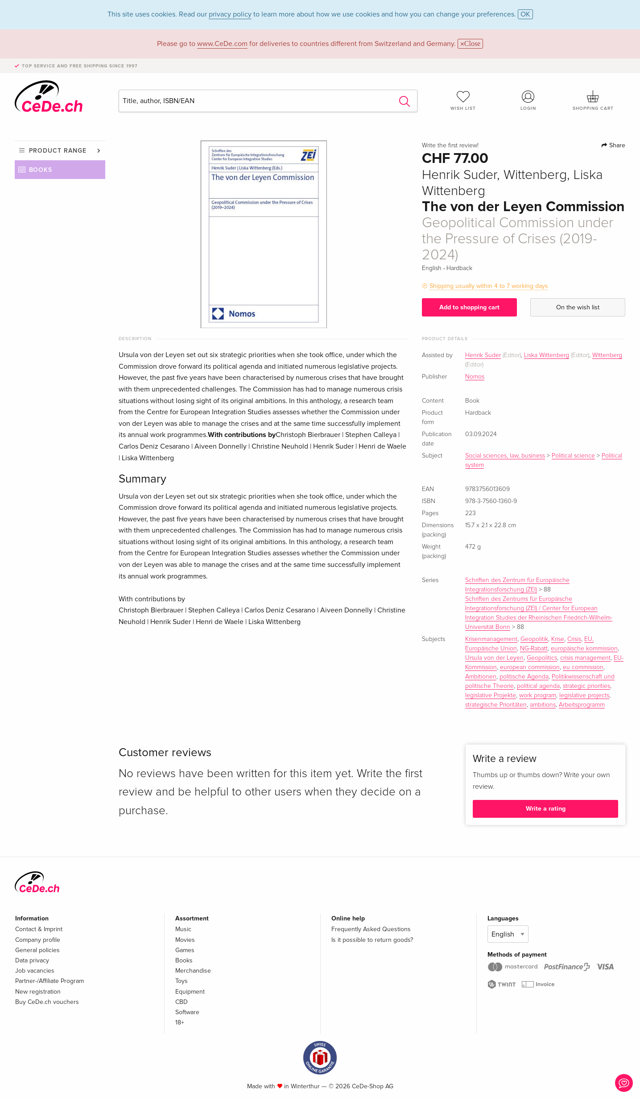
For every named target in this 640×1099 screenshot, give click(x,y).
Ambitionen (480, 677)
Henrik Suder (483, 355)
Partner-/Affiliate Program (49, 981)
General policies (37, 950)
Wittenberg (607, 355)
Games (184, 950)
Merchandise (193, 970)
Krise (557, 639)
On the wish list (577, 307)
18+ (179, 1022)
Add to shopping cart (469, 307)
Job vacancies (34, 970)
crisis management (585, 658)
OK (525, 14)
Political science (573, 456)
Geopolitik (534, 639)
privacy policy (230, 14)
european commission (530, 667)
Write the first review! (450, 145)
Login (528, 100)
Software (187, 1012)
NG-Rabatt (534, 648)
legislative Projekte (490, 695)
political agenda (538, 686)
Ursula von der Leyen (494, 658)
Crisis (574, 639)
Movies (185, 940)
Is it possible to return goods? (372, 940)
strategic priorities (586, 686)
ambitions (543, 705)
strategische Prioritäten (496, 705)
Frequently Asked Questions (371, 929)
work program (537, 695)
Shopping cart (593, 100)
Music (183, 929)
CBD (181, 1002)
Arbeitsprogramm (582, 705)
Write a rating (546, 808)
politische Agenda (524, 677)
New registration (38, 991)
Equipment (190, 991)
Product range (58, 150)
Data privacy (32, 960)
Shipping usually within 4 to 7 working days (488, 286)
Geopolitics (542, 658)
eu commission (583, 667)
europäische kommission (584, 648)
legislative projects (584, 695)
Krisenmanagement (491, 639)
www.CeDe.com (222, 43)
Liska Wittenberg (546, 355)
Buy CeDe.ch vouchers (47, 1002)
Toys (181, 981)
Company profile (37, 940)
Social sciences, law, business (505, 456)
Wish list (463, 100)
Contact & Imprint (38, 929)
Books (41, 170)
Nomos (474, 377)
